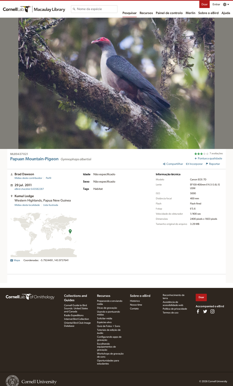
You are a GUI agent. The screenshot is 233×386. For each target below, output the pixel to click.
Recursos (146, 13)
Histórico (135, 301)
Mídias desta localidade (27, 205)
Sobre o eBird (208, 13)
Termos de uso (170, 312)
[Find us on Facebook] (198, 311)
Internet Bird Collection (76, 319)
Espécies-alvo (104, 322)
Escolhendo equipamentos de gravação (106, 347)
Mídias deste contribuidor (28, 178)
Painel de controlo (169, 13)
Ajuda (226, 13)
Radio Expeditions (74, 315)
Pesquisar (130, 13)
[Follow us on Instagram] (212, 311)
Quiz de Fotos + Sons (108, 326)
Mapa (15, 260)
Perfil (48, 178)
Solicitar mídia (104, 318)
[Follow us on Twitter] (205, 311)
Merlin (190, 13)
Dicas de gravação (107, 308)
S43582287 (29, 189)
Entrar (216, 4)
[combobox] (97, 9)
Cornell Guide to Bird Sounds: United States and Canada (76, 308)
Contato (134, 308)
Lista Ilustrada (50, 205)
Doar (205, 4)
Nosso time (136, 305)
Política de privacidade (175, 309)
